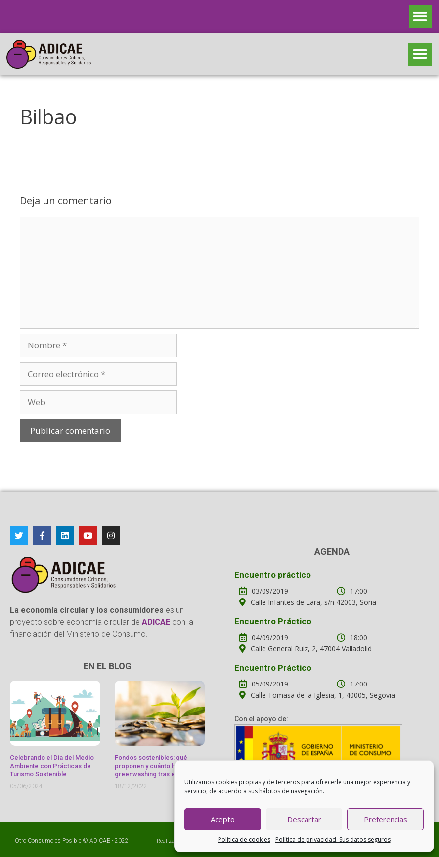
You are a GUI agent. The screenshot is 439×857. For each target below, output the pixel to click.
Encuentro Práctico (272, 621)
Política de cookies (244, 839)
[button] (420, 16)
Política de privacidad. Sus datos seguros (333, 839)
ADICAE (99, 840)
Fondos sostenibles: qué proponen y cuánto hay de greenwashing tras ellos (153, 766)
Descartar (304, 819)
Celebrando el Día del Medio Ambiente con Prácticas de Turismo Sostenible (52, 766)
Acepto (223, 819)
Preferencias (385, 819)
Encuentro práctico (272, 575)
